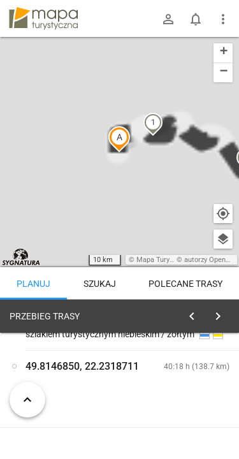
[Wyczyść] (221, 313)
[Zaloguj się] (168, 19)
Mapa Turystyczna (165, 260)
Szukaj (99, 284)
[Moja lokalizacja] (223, 213)
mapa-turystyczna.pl (43, 18)
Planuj (33, 284)
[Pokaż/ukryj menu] (223, 19)
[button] (67, 193)
